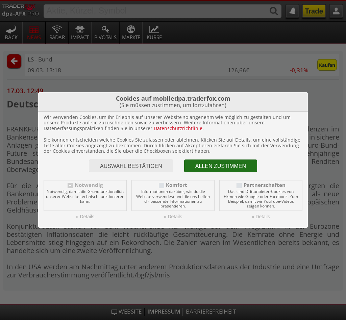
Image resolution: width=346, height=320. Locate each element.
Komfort (176, 185)
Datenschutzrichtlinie (178, 128)
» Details (85, 216)
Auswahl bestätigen (131, 166)
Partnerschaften (265, 185)
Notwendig (89, 185)
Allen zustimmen (220, 166)
